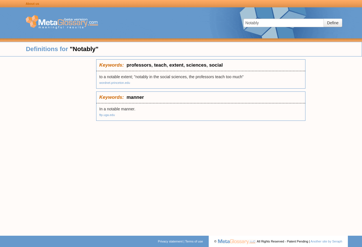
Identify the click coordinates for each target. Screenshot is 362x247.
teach (160, 65)
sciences (196, 65)
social (216, 65)
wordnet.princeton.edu (114, 82)
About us (32, 3)
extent (176, 65)
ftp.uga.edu (107, 115)
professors (138, 65)
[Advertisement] (48, 144)
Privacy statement (170, 241)
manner (135, 97)
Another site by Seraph (326, 241)
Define (333, 23)
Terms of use (194, 241)
